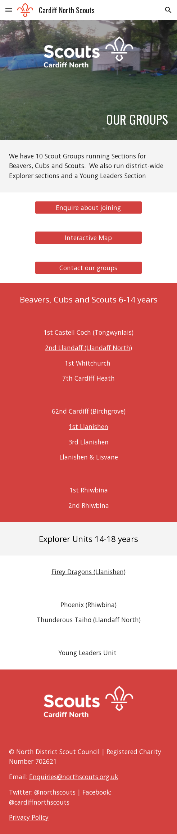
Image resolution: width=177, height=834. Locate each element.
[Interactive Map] (88, 238)
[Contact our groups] (88, 268)
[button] (8, 10)
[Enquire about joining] (88, 207)
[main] (88, 112)
